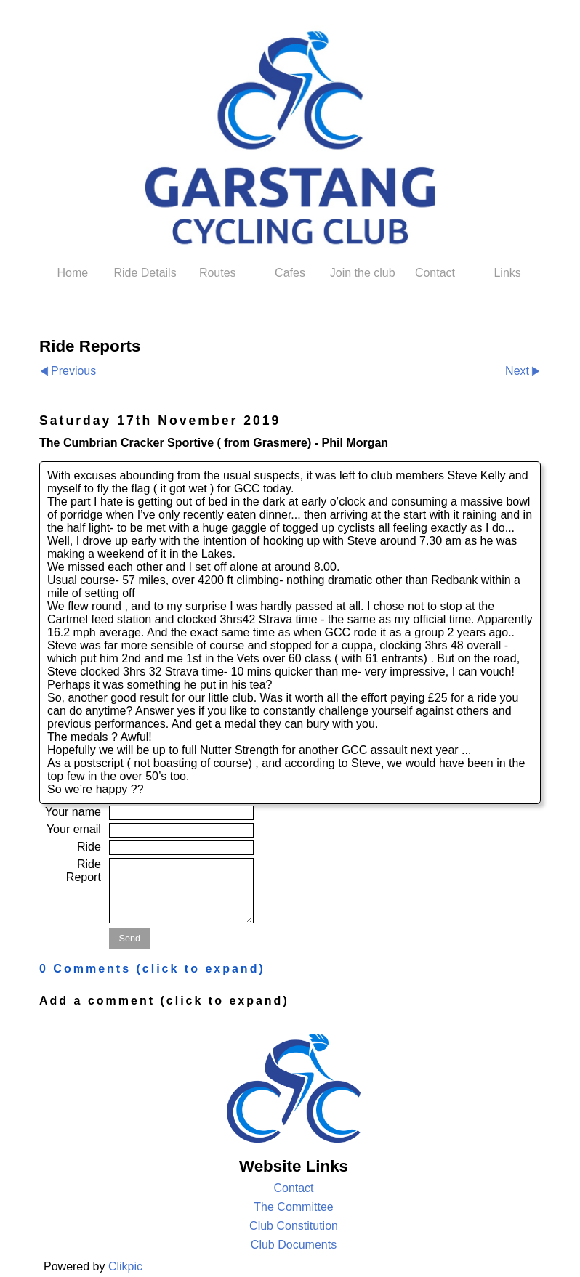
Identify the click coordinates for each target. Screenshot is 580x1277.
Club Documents (294, 1245)
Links (507, 273)
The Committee (293, 1207)
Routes (217, 273)
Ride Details (144, 273)
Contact (435, 273)
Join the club (362, 273)
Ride (89, 846)
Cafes (290, 273)
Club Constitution (293, 1226)
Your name (73, 812)
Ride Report (83, 870)
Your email (74, 829)
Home (73, 273)
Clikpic (125, 1266)
